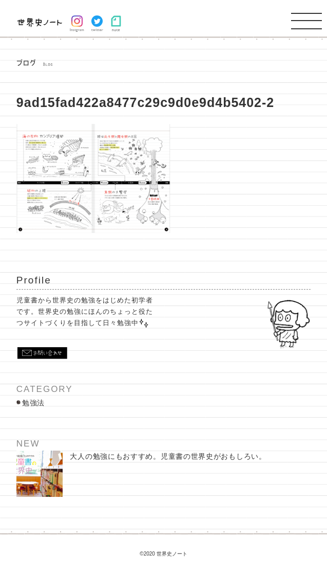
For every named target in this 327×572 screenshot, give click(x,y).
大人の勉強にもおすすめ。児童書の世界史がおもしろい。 (141, 474)
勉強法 (33, 403)
